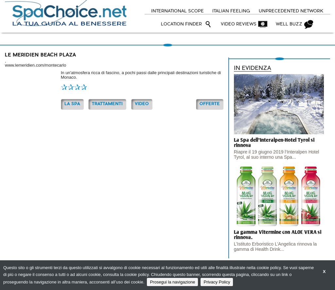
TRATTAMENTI (107, 104)
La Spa (72, 104)
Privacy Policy (216, 282)
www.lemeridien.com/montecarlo (35, 65)
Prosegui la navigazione (172, 282)
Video (142, 104)
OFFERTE (210, 104)
